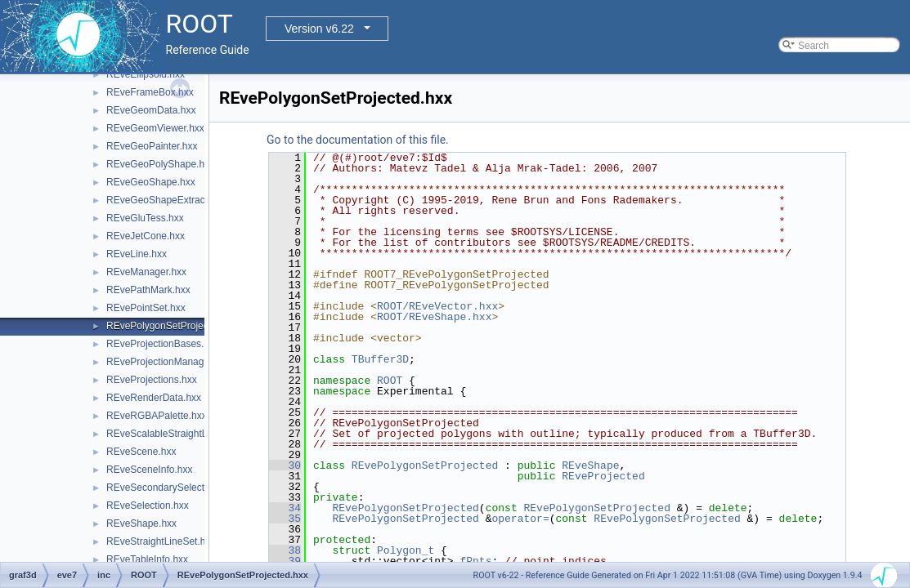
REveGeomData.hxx (150, 110)
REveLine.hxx (136, 254)
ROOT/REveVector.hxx (437, 306)
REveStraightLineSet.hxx (160, 541)
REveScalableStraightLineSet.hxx (179, 433)
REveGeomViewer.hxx (155, 128)
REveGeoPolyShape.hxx (160, 164)
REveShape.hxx (141, 523)
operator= (520, 518)
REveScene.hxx (141, 451)
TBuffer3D (380, 359)
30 (285, 465)
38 (285, 550)
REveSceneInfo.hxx (149, 469)
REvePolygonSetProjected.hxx (173, 326)
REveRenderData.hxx (153, 397)
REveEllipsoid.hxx (145, 74)
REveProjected (603, 476)
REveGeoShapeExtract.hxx (166, 200)
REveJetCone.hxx (145, 236)
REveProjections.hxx (151, 379)
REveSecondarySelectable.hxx (173, 487)
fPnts (475, 561)
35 (285, 518)
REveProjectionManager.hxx (168, 362)
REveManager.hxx (146, 272)
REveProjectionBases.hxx (162, 344)
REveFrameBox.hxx (150, 92)
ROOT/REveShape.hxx (434, 317)
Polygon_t (405, 550)
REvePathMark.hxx (148, 290)
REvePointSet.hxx (146, 308)
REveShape (590, 465)
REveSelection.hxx (147, 505)
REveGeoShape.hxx (150, 182)
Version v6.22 (319, 28)
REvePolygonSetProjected (425, 465)
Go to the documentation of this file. (358, 139)
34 (285, 508)
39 (285, 561)
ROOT (389, 380)
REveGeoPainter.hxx (151, 146)
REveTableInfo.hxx (147, 559)
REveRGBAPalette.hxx (156, 415)
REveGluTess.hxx (145, 218)
